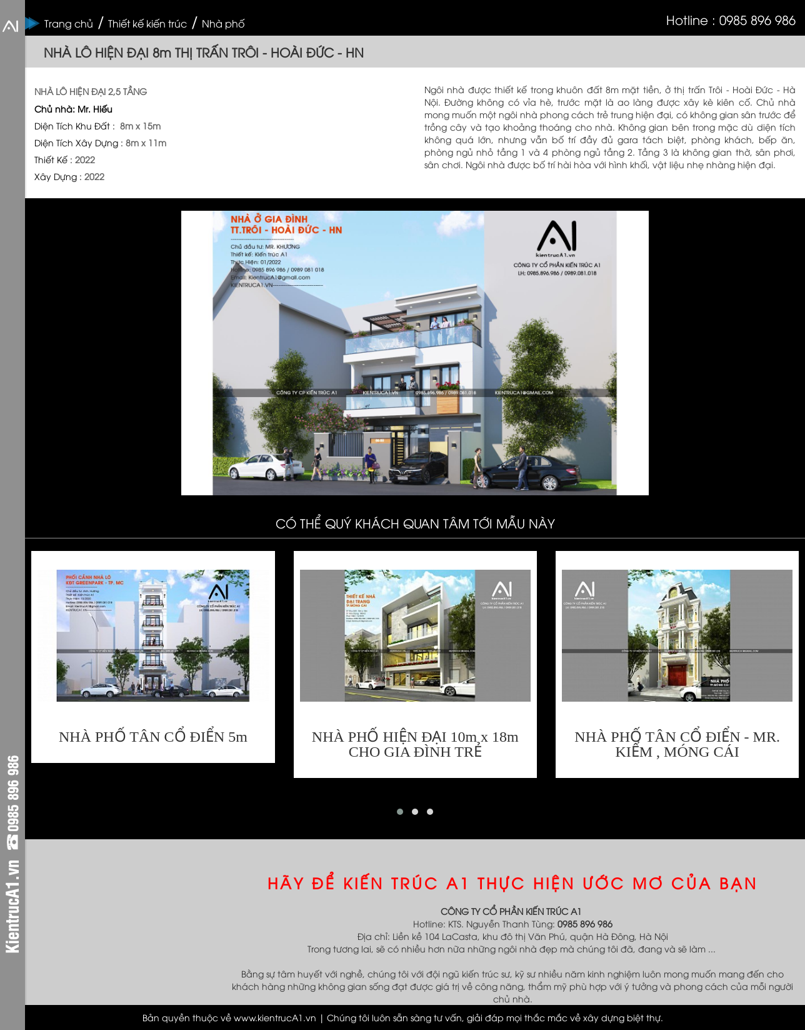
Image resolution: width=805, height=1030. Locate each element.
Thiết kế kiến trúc (147, 23)
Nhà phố (223, 23)
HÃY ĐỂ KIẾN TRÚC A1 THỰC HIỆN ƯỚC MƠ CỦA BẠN (513, 882)
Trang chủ (68, 23)
